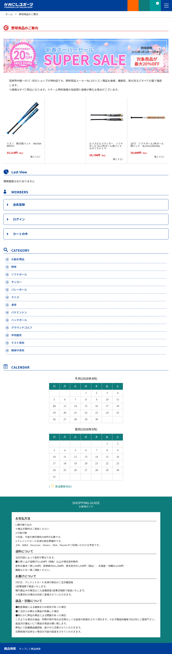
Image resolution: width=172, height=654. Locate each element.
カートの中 (20, 234)
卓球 (14, 305)
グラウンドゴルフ (21, 327)
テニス (15, 297)
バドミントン (19, 312)
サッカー (16, 282)
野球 (14, 267)
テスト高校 (17, 343)
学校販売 (16, 335)
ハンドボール (19, 320)
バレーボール (19, 289)
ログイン (19, 219)
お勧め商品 (17, 259)
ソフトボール (19, 274)
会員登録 (19, 204)
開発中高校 (17, 350)
